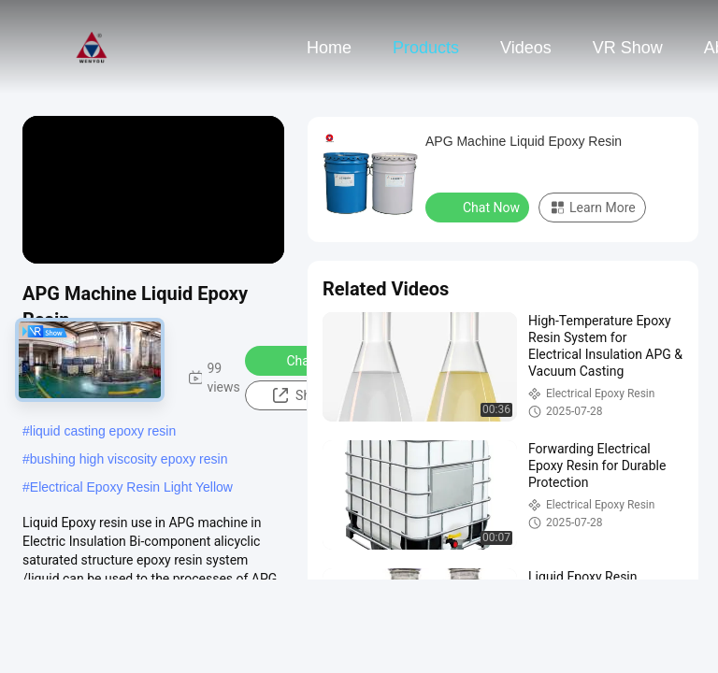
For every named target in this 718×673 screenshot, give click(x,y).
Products (426, 47)
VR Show (628, 47)
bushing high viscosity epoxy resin (129, 458)
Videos (526, 47)
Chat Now (302, 360)
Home (329, 47)
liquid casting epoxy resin (103, 430)
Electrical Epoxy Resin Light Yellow (131, 487)
